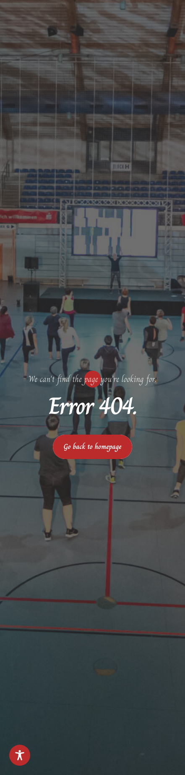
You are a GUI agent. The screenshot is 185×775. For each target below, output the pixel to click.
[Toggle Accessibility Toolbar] (19, 755)
